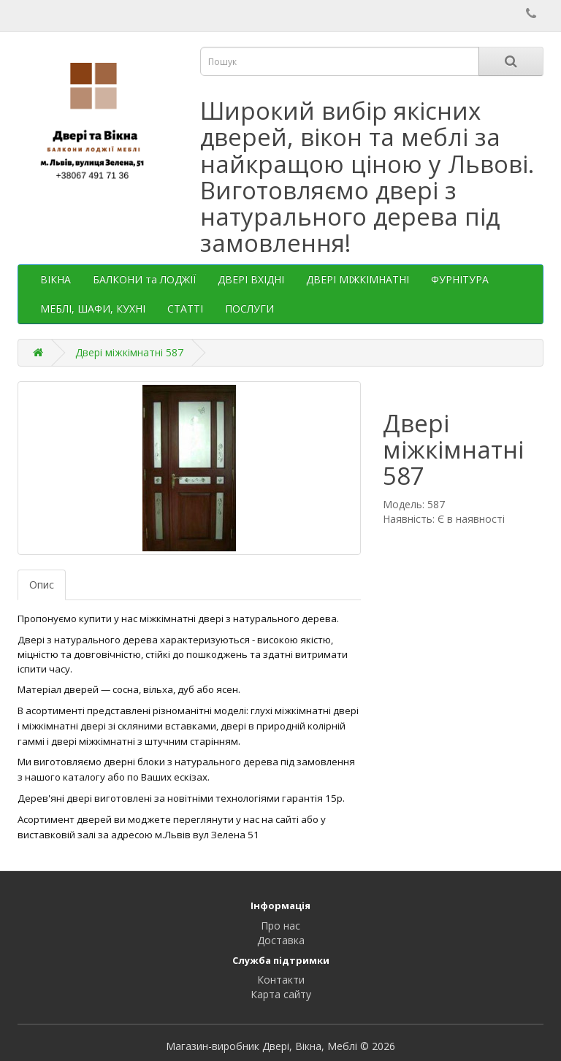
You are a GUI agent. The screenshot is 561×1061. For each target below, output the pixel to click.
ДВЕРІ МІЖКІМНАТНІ (357, 279)
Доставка (281, 940)
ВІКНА (55, 279)
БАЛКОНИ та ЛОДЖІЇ (144, 279)
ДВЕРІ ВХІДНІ (251, 279)
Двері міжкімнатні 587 (129, 352)
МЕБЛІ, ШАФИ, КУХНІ (92, 308)
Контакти (281, 980)
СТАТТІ (185, 308)
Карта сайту (281, 994)
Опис (41, 584)
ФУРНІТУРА (460, 279)
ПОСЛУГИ (249, 308)
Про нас (280, 925)
